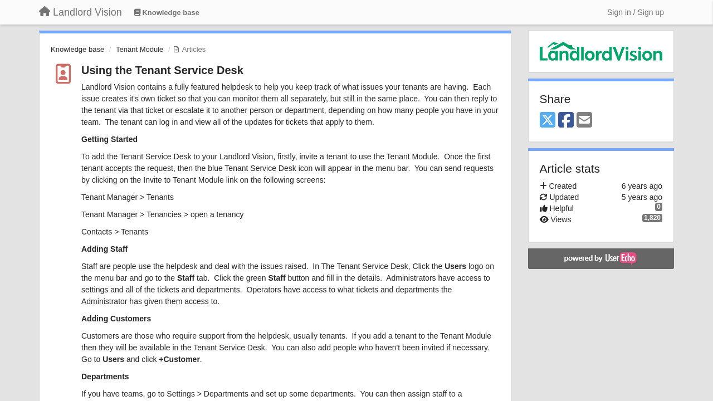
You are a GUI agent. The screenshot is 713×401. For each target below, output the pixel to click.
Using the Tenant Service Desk (162, 70)
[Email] (584, 120)
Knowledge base (77, 49)
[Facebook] (566, 120)
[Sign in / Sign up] (635, 12)
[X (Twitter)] (547, 120)
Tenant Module (139, 49)
